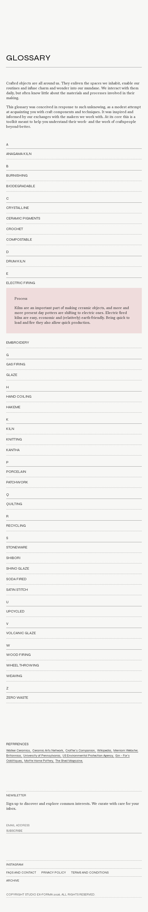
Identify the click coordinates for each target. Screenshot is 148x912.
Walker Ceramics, (19, 750)
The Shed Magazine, (69, 760)
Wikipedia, (105, 750)
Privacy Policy (53, 872)
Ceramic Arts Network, (48, 750)
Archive (12, 880)
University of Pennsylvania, (42, 755)
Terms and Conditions (89, 872)
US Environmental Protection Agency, (88, 755)
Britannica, (14, 755)
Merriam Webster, (125, 750)
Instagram (14, 864)
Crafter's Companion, (80, 750)
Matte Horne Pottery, (39, 760)
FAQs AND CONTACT (21, 872)
